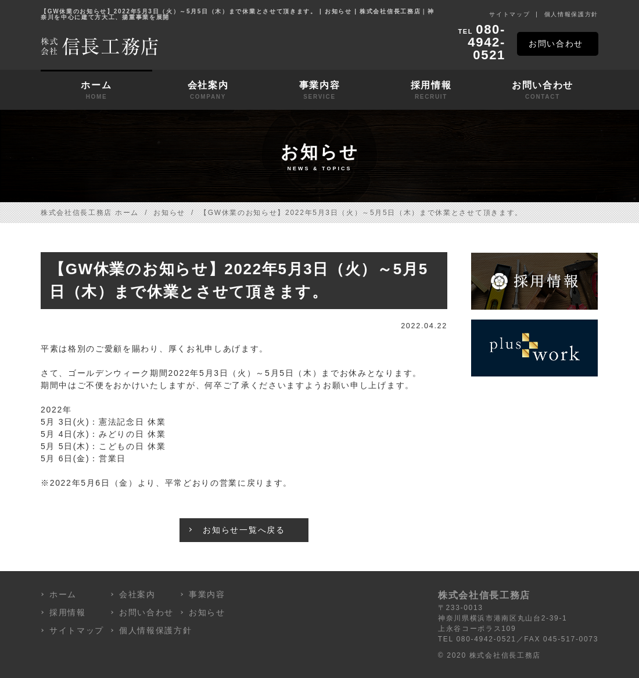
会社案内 (208, 90)
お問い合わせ (556, 43)
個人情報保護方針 (571, 14)
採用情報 (431, 90)
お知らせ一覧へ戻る (244, 529)
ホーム (96, 90)
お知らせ (169, 213)
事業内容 (319, 90)
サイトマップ (509, 14)
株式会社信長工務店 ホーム (90, 213)
